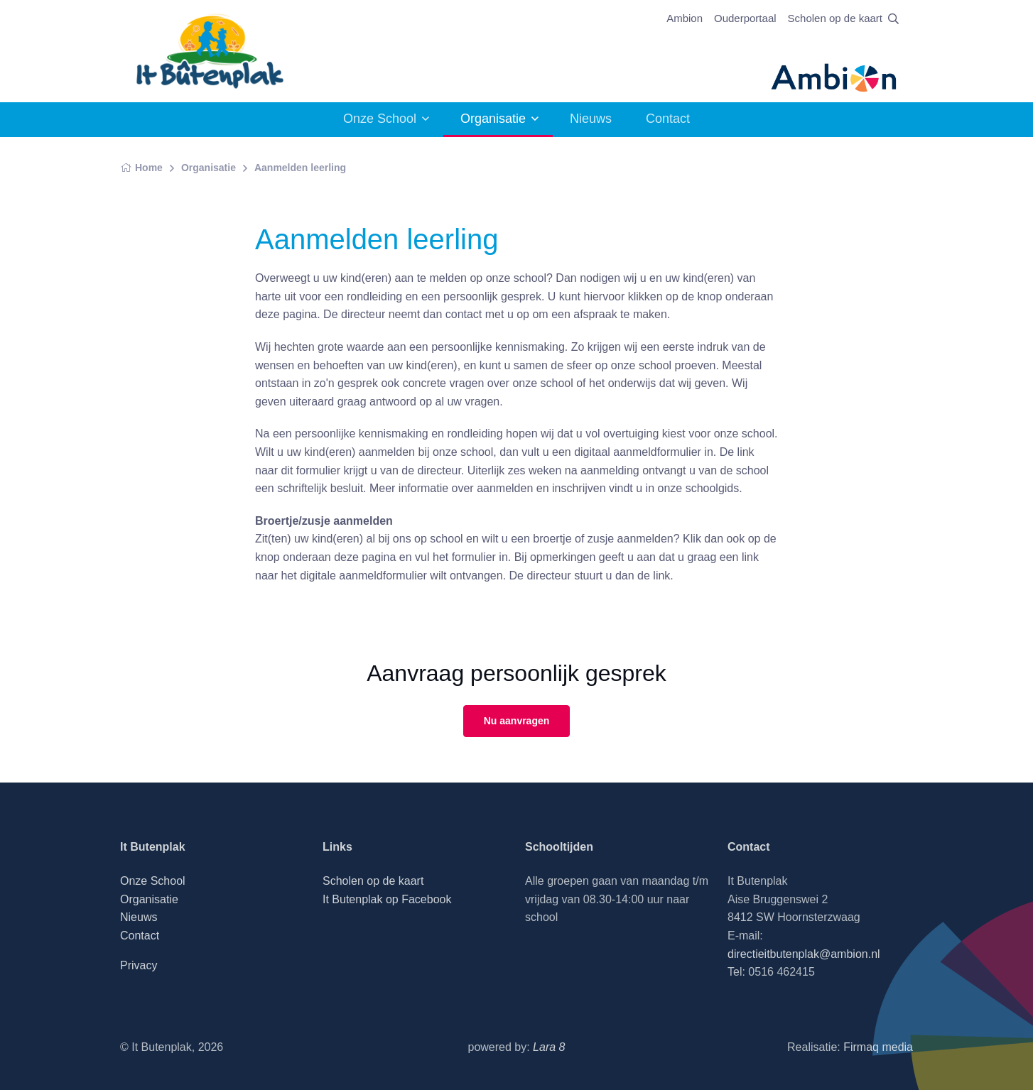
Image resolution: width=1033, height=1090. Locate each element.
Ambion (684, 18)
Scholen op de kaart (835, 18)
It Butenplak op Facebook (387, 899)
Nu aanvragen (517, 720)
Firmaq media (878, 1047)
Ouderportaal (745, 18)
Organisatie (493, 118)
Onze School (379, 118)
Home (141, 167)
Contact (668, 118)
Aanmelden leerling (300, 167)
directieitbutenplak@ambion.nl (804, 954)
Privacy (138, 965)
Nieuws (591, 118)
